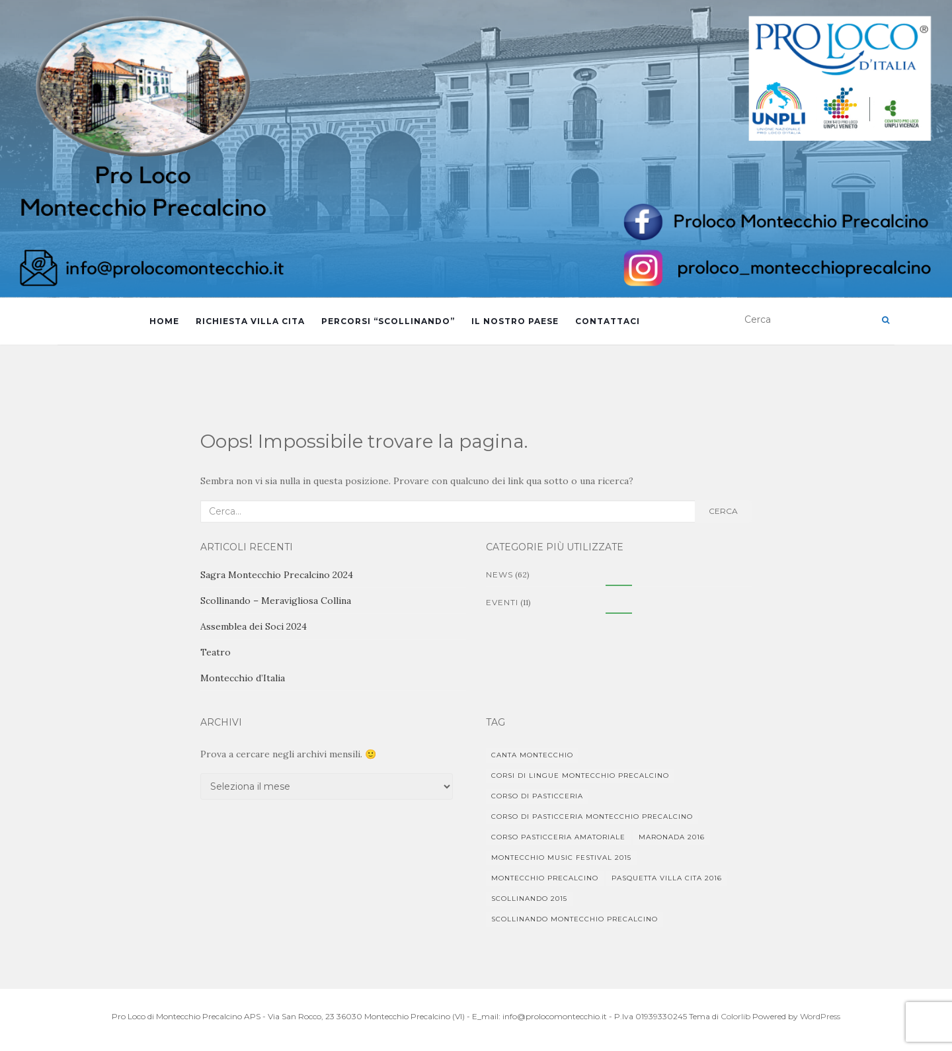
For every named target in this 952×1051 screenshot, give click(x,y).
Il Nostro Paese (515, 321)
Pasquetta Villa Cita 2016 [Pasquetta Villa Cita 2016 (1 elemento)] (667, 878)
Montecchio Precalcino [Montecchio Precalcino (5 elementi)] (544, 878)
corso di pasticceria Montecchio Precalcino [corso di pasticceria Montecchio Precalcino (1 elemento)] (592, 816)
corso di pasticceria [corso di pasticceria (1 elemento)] (537, 796)
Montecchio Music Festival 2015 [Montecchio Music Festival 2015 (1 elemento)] (561, 857)
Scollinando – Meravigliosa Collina (275, 601)
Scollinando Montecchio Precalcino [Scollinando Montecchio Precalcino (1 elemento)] (574, 919)
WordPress (820, 1016)
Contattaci (607, 321)
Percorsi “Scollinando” (388, 321)
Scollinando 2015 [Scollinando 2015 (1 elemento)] (529, 898)
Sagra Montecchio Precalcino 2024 (276, 575)
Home (164, 321)
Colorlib (735, 1016)
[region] (476, 149)
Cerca (723, 511)
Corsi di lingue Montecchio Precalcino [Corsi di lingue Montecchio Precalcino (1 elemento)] (580, 775)
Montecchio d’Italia (242, 678)
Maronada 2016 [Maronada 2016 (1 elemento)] (672, 837)
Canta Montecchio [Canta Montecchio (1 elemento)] (532, 755)
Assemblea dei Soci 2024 (253, 626)
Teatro (215, 652)
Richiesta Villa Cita (250, 321)
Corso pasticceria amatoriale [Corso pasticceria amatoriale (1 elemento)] (558, 837)
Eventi (502, 602)
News (499, 574)
